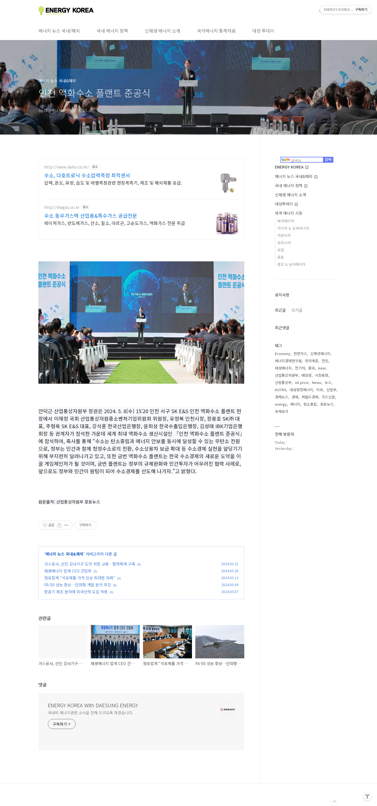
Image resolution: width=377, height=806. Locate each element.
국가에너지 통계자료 (216, 30)
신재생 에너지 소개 (162, 30)
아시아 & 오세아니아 (293, 228)
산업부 (331, 389)
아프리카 (284, 235)
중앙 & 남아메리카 (291, 264)
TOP (334, 801)
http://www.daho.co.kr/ (66, 167)
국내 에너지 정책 (112, 30)
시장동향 (321, 375)
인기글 (297, 310)
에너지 (295, 404)
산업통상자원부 (286, 375)
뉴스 (328, 382)
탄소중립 (310, 404)
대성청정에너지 (301, 389)
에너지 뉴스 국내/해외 (59, 30)
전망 (325, 360)
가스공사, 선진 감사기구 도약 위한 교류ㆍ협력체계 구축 (89, 564)
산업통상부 (283, 382)
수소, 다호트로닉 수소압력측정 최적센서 (87, 175)
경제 (295, 397)
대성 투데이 (263, 30)
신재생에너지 (320, 353)
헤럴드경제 (310, 397)
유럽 (280, 249)
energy (281, 404)
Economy (282, 353)
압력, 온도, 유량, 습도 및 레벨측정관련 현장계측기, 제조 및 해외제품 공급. (113, 182)
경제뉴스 (281, 397)
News (316, 382)
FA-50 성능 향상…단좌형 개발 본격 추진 (77, 584)
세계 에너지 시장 (288, 213)
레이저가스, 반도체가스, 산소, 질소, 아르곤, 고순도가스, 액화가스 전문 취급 (114, 223)
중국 (311, 368)
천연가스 (300, 353)
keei (322, 368)
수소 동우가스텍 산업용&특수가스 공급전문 (90, 215)
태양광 (307, 375)
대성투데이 (286, 204)
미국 (319, 389)
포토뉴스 (327, 404)
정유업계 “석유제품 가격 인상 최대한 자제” (79, 578)
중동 (280, 257)
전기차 (300, 368)
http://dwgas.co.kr (62, 207)
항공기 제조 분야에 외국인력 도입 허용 (76, 591)
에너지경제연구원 (288, 360)
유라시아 (284, 242)
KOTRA (280, 389)
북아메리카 (285, 221)
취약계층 (311, 360)
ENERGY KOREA (292, 167)
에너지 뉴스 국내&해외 (64, 554)
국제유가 (281, 411)
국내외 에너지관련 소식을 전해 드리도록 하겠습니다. (90, 712)
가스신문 (328, 397)
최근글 (280, 310)
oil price (302, 382)
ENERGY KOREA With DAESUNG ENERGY (93, 705)
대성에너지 (283, 368)
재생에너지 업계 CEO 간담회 (68, 571)
